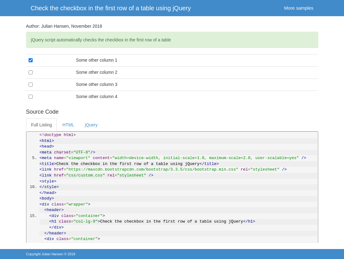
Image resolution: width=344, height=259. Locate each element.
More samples (298, 8)
